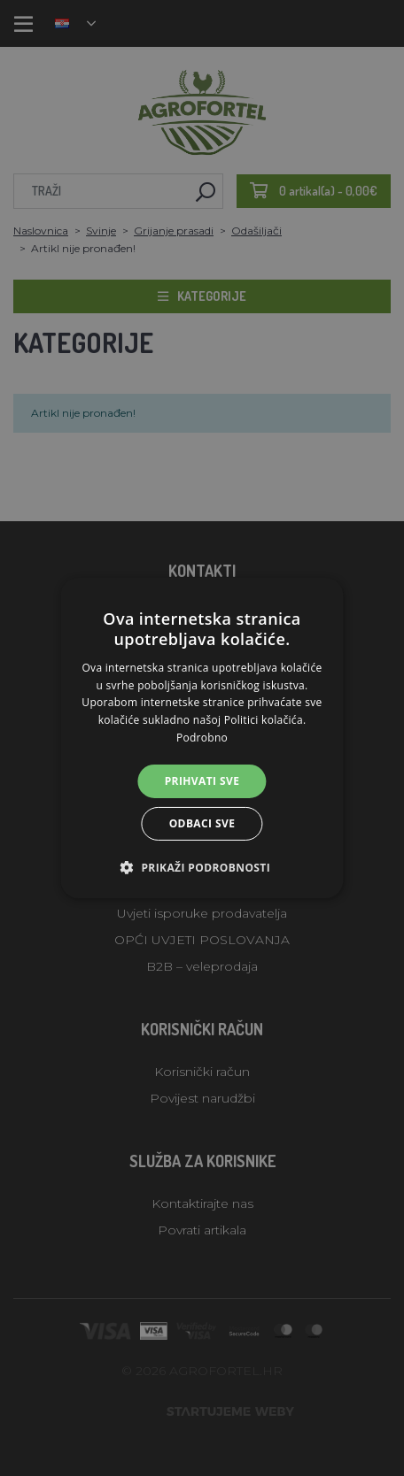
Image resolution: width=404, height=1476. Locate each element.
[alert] (202, 738)
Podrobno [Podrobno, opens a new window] (202, 737)
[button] (202, 867)
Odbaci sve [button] (202, 823)
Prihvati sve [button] (202, 780)
